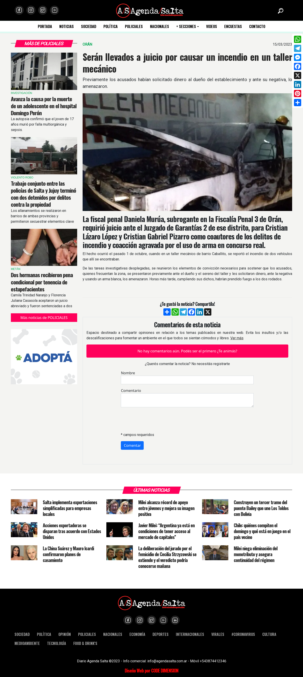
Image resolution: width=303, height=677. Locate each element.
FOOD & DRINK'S (85, 643)
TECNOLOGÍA (56, 643)
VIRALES (217, 634)
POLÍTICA (110, 26)
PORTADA (45, 26)
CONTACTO (257, 26)
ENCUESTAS (233, 26)
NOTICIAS (66, 26)
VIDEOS (211, 26)
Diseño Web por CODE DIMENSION (151, 670)
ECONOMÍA (137, 634)
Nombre (128, 372)
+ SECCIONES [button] (186, 26)
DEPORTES (161, 634)
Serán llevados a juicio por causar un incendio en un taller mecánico (187, 62)
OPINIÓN (64, 634)
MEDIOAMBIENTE (27, 643)
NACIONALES (159, 26)
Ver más (236, 338)
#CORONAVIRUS (243, 634)
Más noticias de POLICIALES (43, 317)
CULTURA (269, 634)
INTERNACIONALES (190, 634)
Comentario (131, 390)
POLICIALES (134, 26)
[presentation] (155, 420)
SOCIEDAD (88, 26)
